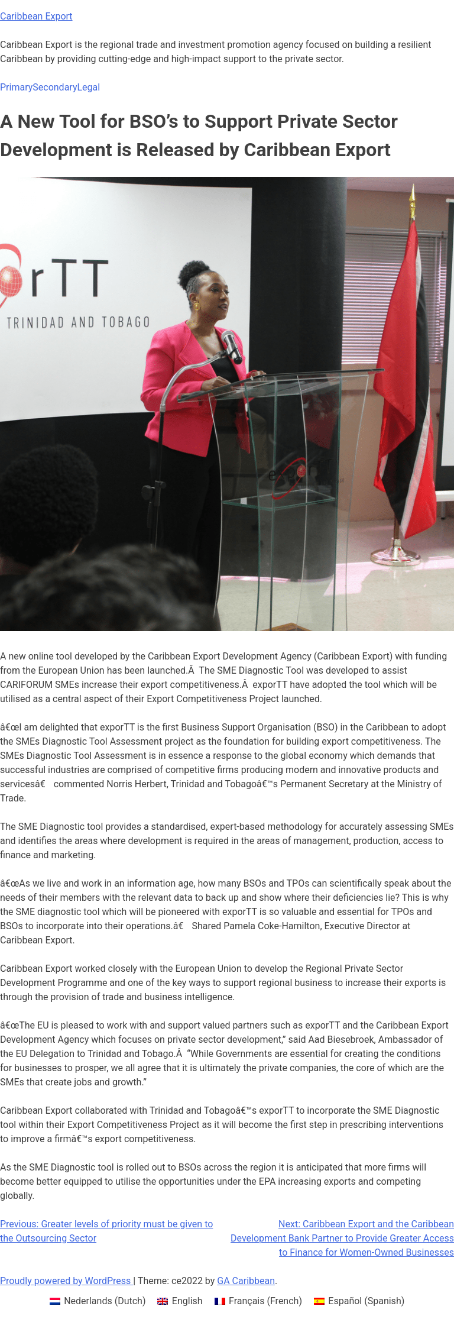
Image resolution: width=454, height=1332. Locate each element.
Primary (16, 87)
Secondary (55, 87)
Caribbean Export (36, 16)
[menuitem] (98, 1301)
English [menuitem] (187, 1301)
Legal (88, 87)
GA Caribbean (246, 1280)
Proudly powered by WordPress (66, 1280)
